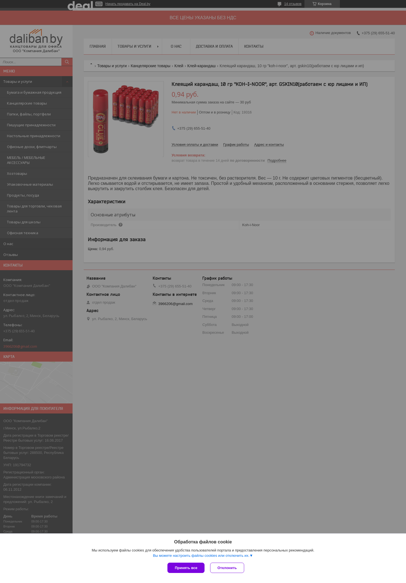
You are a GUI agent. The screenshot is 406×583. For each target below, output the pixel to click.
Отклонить (227, 568)
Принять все (186, 568)
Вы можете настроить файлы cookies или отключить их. (201, 555)
